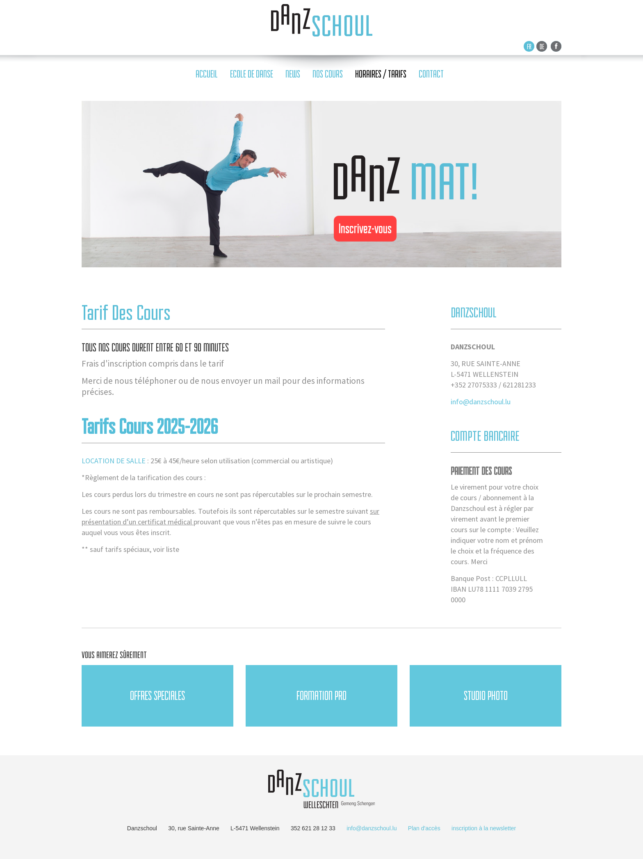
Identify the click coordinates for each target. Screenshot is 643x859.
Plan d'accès (424, 828)
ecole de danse (251, 74)
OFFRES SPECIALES (157, 695)
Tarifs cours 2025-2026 (150, 426)
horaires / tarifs (380, 74)
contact (431, 74)
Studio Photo (486, 695)
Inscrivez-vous (365, 228)
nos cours (327, 74)
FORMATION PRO (321, 695)
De (542, 46)
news (292, 74)
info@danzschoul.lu (481, 401)
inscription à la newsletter (483, 828)
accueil (207, 74)
